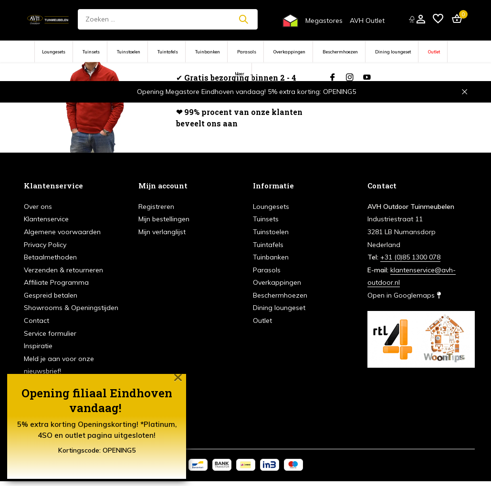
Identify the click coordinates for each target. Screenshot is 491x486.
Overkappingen (289, 51)
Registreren (156, 206)
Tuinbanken (207, 51)
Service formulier (50, 333)
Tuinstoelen (128, 51)
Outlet (434, 51)
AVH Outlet (367, 20)
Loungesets (53, 51)
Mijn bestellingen (163, 219)
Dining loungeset (393, 51)
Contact (36, 320)
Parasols (246, 51)
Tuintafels (167, 51)
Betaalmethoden (50, 257)
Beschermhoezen (340, 51)
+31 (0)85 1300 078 (410, 257)
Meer (239, 73)
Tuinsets (91, 51)
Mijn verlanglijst (162, 231)
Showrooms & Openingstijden (71, 307)
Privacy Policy (45, 244)
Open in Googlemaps (404, 295)
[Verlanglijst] (438, 19)
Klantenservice (46, 219)
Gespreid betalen (50, 295)
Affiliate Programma (56, 282)
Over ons (38, 206)
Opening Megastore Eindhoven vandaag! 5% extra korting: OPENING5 (246, 91)
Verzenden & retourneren (63, 270)
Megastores (324, 20)
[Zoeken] (168, 19)
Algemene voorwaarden (62, 231)
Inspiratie (38, 345)
